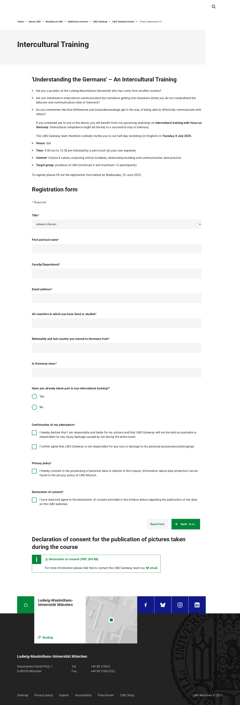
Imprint (64, 695)
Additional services (78, 21)
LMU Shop (127, 695)
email (153, 568)
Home (21, 21)
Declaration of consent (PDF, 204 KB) (74, 559)
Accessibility (83, 695)
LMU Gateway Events (123, 21)
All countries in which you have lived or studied (64, 314)
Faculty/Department (46, 264)
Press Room (106, 695)
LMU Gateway (100, 21)
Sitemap (22, 695)
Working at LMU (54, 21)
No (41, 407)
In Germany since (44, 363)
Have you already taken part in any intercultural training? (71, 388)
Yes (42, 396)
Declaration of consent (48, 492)
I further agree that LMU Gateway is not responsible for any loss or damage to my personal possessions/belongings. (117, 446)
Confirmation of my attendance (53, 425)
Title (35, 215)
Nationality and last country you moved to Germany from (71, 339)
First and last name (45, 239)
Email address (42, 289)
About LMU (35, 21)
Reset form (157, 524)
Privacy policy (42, 463)
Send (188, 524)
